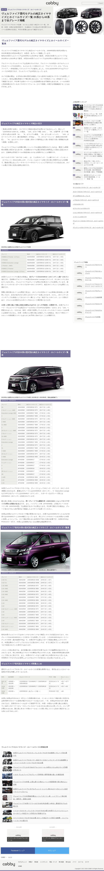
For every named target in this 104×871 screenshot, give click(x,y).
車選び (30, 862)
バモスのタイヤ (78, 204)
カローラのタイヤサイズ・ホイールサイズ (87, 191)
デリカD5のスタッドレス (81, 196)
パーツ (74, 862)
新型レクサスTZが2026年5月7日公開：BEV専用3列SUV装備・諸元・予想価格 (93, 170)
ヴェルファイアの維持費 (93, 297)
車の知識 (61, 862)
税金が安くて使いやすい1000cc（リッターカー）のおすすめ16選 (93, 163)
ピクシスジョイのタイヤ (81, 208)
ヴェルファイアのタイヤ (93, 304)
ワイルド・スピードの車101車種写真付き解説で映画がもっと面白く (93, 122)
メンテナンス (43, 862)
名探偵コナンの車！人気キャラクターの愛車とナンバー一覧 (93, 129)
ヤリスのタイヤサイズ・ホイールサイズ (86, 187)
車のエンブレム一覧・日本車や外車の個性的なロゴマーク (93, 115)
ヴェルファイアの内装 (92, 317)
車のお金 (68, 862)
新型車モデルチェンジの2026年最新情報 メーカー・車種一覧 (92, 177)
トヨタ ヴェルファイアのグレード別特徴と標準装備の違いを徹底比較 (38, 774)
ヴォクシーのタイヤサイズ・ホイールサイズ (88, 227)
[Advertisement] (35, 104)
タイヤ (4, 9)
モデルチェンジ (22, 862)
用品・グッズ (53, 862)
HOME (20, 866)
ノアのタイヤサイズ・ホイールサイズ (86, 200)
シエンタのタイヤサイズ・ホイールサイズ (87, 212)
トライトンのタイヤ (80, 217)
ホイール (80, 862)
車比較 (36, 862)
